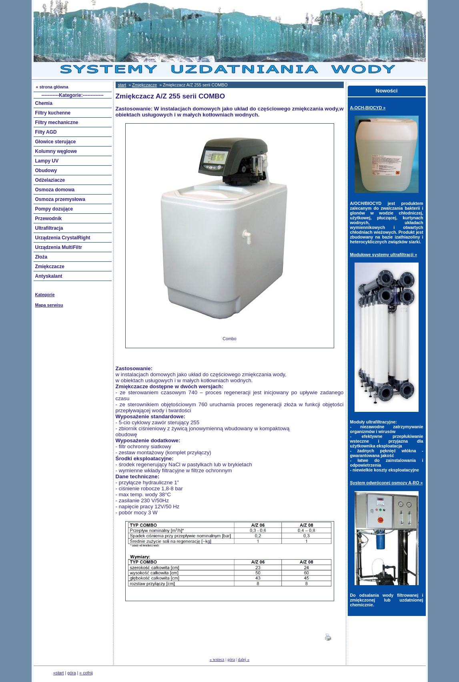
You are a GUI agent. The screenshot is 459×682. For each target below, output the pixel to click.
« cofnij (86, 672)
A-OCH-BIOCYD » (368, 107)
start (122, 84)
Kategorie (45, 294)
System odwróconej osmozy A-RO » (386, 482)
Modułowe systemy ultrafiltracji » (383, 254)
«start (58, 672)
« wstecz (217, 659)
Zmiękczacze (144, 84)
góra (231, 659)
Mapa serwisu (49, 305)
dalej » (244, 659)
